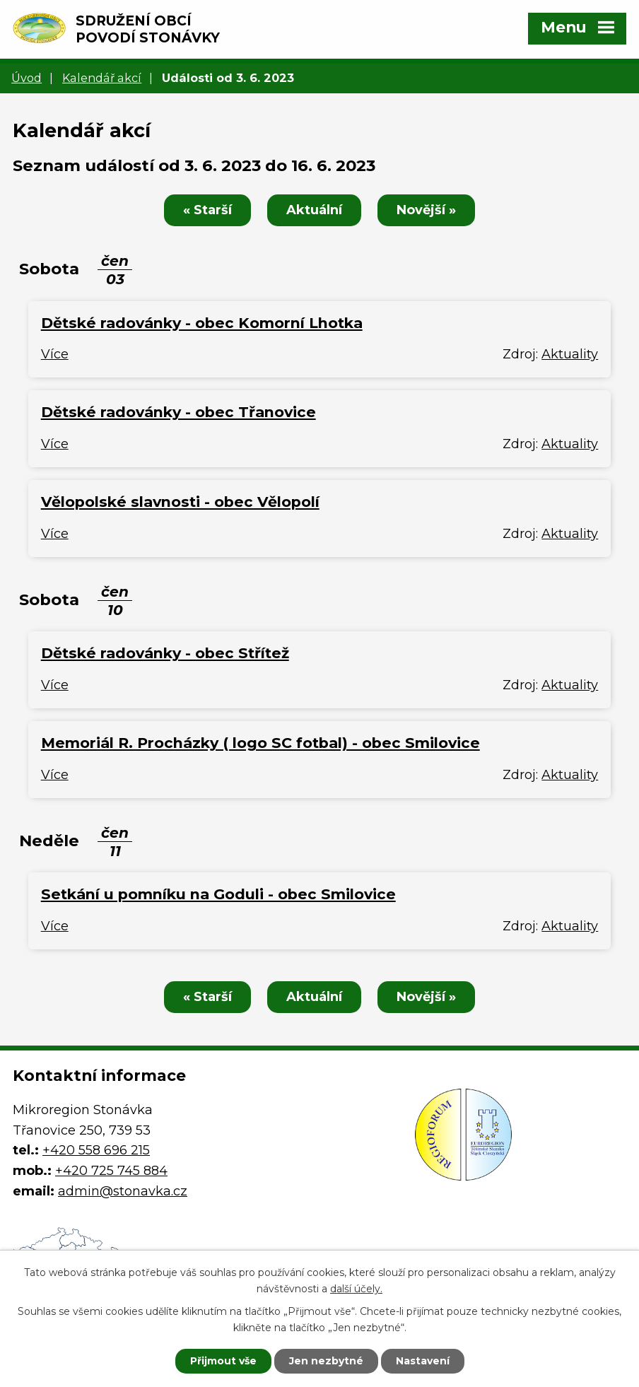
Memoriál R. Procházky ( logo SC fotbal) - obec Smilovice (260, 742)
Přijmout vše (223, 1360)
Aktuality (569, 354)
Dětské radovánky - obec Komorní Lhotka (202, 323)
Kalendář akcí (101, 78)
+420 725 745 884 (111, 1170)
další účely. (356, 1288)
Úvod (26, 78)
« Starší (207, 210)
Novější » (426, 210)
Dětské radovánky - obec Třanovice (178, 412)
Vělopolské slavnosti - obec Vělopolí (180, 501)
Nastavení (423, 1360)
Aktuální (314, 210)
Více (55, 354)
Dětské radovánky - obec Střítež (165, 653)
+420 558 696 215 (96, 1150)
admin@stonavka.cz (122, 1191)
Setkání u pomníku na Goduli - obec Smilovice (218, 894)
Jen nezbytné (326, 1360)
